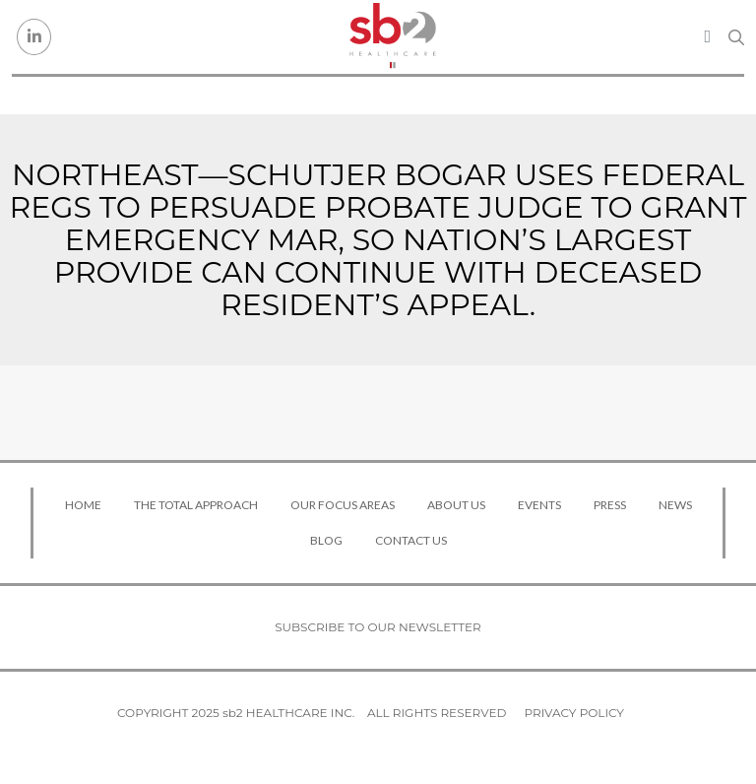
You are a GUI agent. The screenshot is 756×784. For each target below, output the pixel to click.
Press (610, 504)
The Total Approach (196, 504)
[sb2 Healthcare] (393, 37)
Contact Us (411, 540)
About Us (456, 504)
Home (83, 504)
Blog (326, 540)
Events (539, 504)
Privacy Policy (574, 712)
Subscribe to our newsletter (378, 627)
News (675, 504)
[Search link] (736, 37)
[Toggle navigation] (707, 36)
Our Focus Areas (342, 504)
